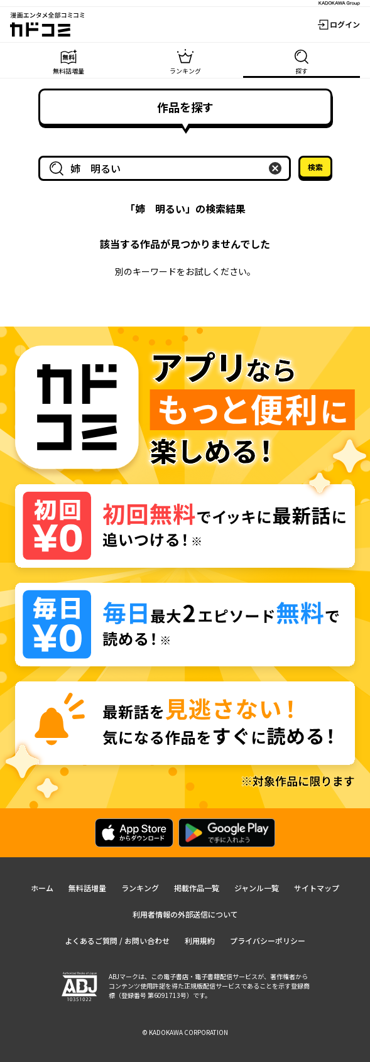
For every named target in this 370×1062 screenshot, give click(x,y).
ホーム (42, 887)
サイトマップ (316, 887)
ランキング (140, 887)
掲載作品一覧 (196, 887)
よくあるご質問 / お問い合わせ (117, 940)
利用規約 (200, 940)
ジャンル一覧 (256, 887)
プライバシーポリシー (267, 940)
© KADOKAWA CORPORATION (185, 1032)
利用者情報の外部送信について (185, 914)
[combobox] (167, 168)
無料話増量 (87, 887)
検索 (315, 166)
